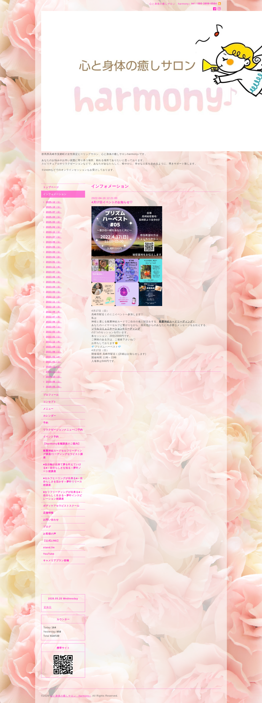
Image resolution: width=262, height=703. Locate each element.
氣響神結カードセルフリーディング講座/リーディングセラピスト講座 (63, 454)
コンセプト (49, 401)
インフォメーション (54, 194)
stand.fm (49, 547)
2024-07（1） (54, 237)
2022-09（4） (54, 312)
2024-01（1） (54, 262)
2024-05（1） (54, 247)
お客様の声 (49, 533)
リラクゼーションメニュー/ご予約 (63, 429)
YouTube (49, 553)
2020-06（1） (54, 381)
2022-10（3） (54, 307)
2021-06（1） (54, 352)
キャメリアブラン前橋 (56, 560)
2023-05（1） (54, 282)
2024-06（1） (54, 242)
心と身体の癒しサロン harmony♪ (70, 695)
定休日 (48, 607)
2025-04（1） (54, 217)
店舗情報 (48, 512)
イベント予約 (51, 436)
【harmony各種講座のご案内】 (62, 443)
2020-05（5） (54, 386)
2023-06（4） (54, 277)
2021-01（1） (54, 361)
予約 (45, 422)
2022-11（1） (54, 302)
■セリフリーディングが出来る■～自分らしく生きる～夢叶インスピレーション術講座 (63, 495)
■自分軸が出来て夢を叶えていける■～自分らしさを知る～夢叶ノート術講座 (62, 468)
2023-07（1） (54, 272)
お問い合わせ (51, 519)
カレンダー (49, 415)
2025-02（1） (54, 227)
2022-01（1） (54, 337)
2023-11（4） (54, 267)
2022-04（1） (54, 327)
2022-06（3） (54, 322)
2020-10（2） (54, 376)
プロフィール (51, 394)
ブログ (47, 526)
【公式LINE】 (51, 540)
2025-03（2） (54, 222)
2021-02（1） (54, 356)
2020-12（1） (54, 366)
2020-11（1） (54, 371)
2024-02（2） (54, 257)
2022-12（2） (54, 297)
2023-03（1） (54, 292)
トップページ (51, 187)
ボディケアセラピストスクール (61, 505)
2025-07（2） (54, 212)
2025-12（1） (54, 202)
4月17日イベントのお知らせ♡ (112, 202)
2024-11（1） (54, 232)
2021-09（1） (54, 347)
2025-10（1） (54, 207)
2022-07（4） (54, 317)
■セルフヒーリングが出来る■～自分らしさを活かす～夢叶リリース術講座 (63, 481)
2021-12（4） (54, 342)
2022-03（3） (54, 332)
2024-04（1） (54, 252)
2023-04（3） (54, 287)
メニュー (48, 408)
